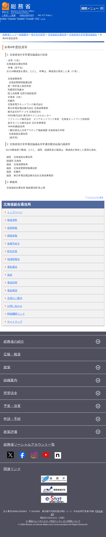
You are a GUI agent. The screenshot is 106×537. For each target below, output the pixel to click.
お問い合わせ (14, 306)
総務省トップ (10, 34)
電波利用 (12, 282)
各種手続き (13, 243)
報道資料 (12, 220)
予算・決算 (12, 406)
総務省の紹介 (14, 341)
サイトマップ (14, 321)
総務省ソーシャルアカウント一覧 (29, 444)
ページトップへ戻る (95, 197)
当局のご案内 (14, 298)
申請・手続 (12, 419)
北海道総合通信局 (57, 34)
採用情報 (12, 227)
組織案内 (23, 34)
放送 (9, 274)
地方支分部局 (38, 34)
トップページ (14, 212)
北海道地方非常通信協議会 (83, 34)
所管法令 (10, 393)
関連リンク (12, 469)
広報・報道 (12, 354)
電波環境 (12, 290)
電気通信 (12, 266)
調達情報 (12, 235)
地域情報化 (13, 259)
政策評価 (10, 432)
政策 (7, 367)
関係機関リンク (16, 313)
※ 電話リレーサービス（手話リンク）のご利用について (53, 521)
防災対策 (12, 251)
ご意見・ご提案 (9, 15)
